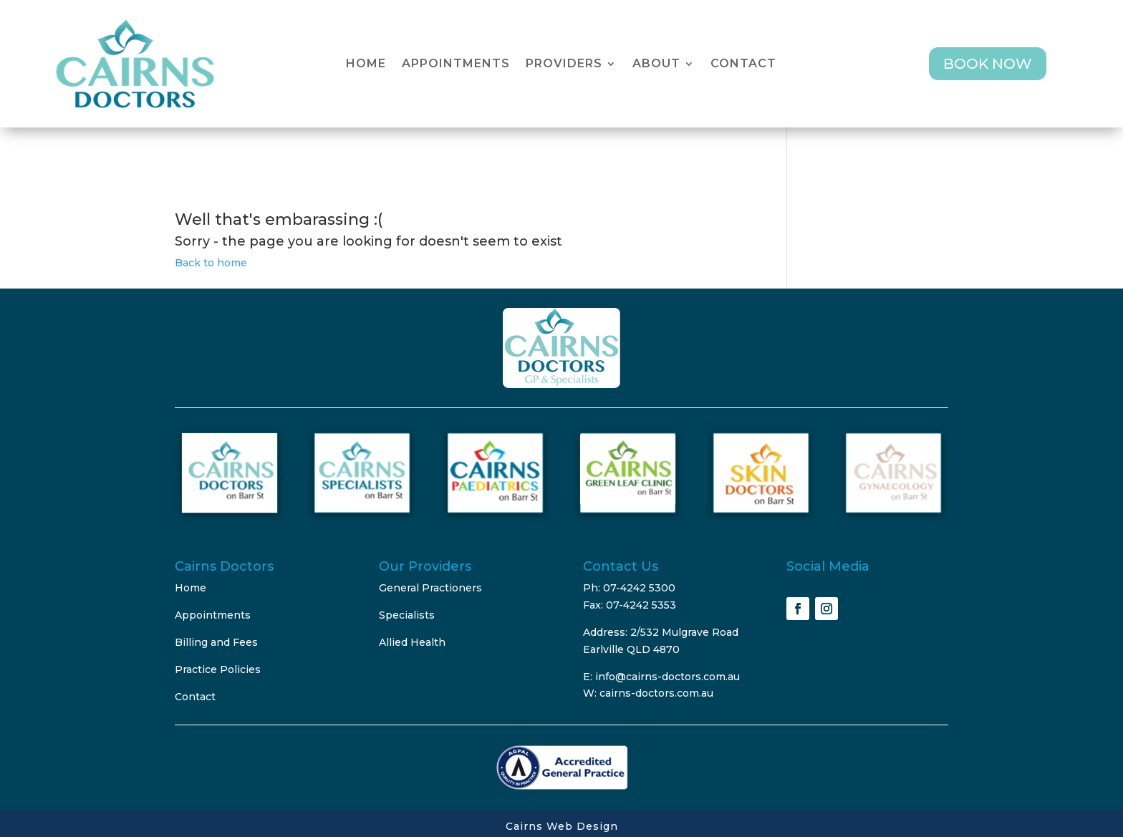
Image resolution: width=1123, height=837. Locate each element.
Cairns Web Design (562, 826)
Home (366, 64)
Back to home (211, 262)
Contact (743, 64)
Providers (564, 64)
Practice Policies (218, 669)
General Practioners (430, 587)
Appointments (456, 64)
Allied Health (412, 642)
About (656, 64)
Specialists (407, 615)
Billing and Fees (216, 642)
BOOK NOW (987, 63)
